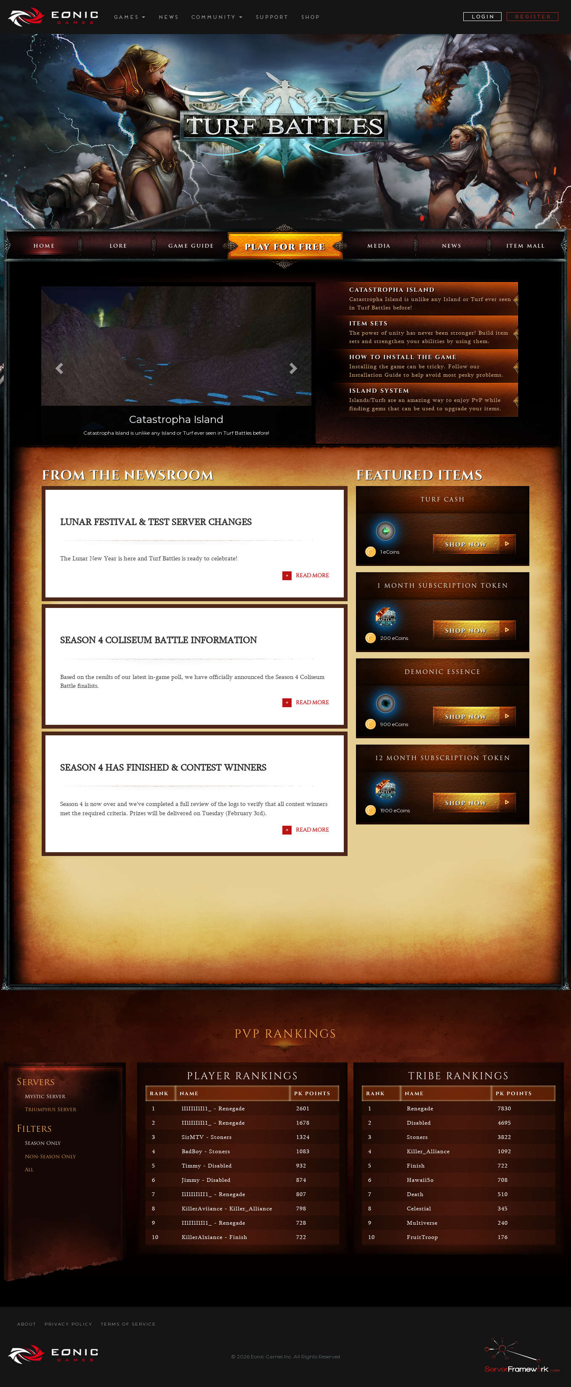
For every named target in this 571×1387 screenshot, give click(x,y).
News (168, 17)
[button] (58, 365)
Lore (118, 246)
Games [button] (129, 17)
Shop (309, 17)
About (26, 1324)
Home (44, 246)
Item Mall (525, 246)
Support (271, 17)
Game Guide (191, 246)
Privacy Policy (69, 1324)
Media (378, 246)
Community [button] (216, 17)
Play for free (284, 246)
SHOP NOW (466, 544)
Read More (312, 575)
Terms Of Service (128, 1324)
